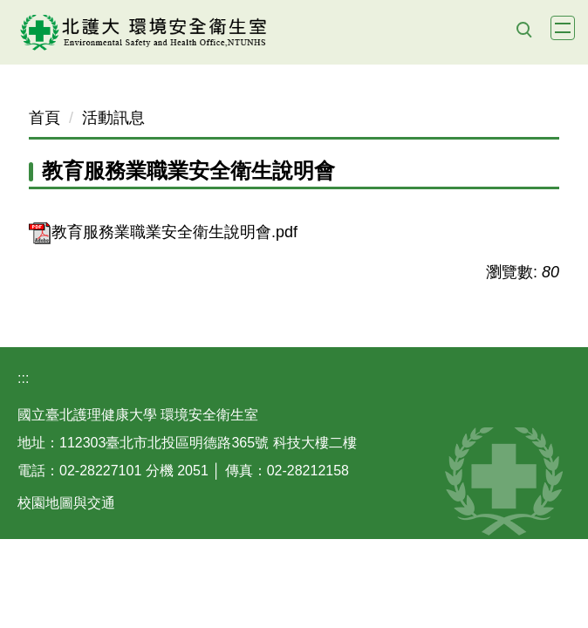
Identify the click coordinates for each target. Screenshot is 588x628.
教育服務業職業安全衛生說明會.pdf (163, 232)
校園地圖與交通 (66, 502)
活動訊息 (113, 117)
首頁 (44, 117)
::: (23, 378)
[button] (523, 29)
